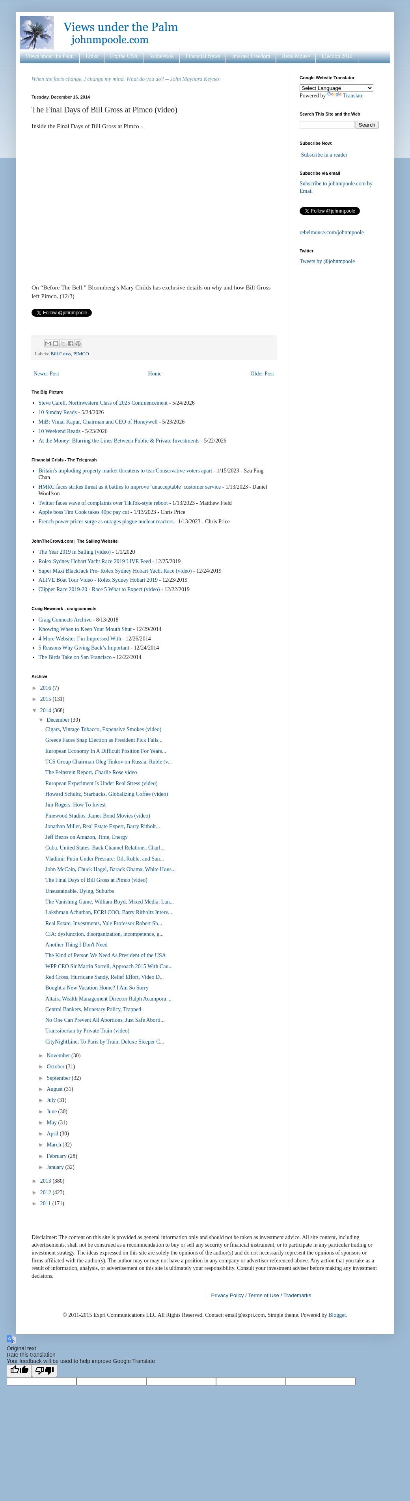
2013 (46, 1181)
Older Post (262, 374)
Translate (345, 96)
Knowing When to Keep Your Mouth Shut (85, 629)
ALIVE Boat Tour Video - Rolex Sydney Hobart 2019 (98, 580)
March (54, 1145)
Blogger (337, 1315)
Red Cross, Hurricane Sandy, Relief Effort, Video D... (104, 977)
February (57, 1156)
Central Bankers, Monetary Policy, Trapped (93, 1009)
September (59, 1078)
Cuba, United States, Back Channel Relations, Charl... (105, 848)
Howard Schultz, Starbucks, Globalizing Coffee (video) (106, 794)
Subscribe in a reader (324, 155)
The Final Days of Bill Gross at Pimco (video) (96, 880)
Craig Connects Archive (65, 620)
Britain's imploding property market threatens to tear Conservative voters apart (125, 471)
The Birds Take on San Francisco (75, 657)
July (52, 1100)
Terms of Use (263, 1295)
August (55, 1089)
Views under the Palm (49, 56)
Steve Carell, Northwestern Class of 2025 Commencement (103, 403)
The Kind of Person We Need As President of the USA (105, 955)
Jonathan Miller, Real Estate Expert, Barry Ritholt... (102, 826)
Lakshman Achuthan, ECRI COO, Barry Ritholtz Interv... (108, 912)
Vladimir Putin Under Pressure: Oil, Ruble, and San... (104, 859)
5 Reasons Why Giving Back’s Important (84, 648)
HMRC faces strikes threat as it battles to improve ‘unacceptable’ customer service (130, 487)
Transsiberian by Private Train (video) (87, 1031)
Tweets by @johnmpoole (327, 261)
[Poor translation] (44, 1370)
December (59, 720)
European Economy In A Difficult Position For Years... (105, 751)
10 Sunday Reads (58, 412)
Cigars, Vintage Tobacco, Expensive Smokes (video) (103, 729)
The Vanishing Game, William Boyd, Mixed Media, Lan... (109, 902)
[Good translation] (19, 1370)
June (52, 1112)
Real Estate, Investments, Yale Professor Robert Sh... (103, 923)
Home (155, 374)
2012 (46, 1192)
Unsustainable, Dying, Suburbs (79, 891)
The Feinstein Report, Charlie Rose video (91, 772)
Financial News (203, 56)
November (59, 1056)
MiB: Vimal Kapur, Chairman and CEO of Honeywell (98, 422)
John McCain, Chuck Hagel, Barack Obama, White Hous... (110, 869)
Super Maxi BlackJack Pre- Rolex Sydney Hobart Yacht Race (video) (115, 571)
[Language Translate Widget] (336, 88)
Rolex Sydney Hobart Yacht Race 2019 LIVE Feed (95, 561)
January (56, 1167)
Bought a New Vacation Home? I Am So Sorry (97, 988)
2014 (46, 710)
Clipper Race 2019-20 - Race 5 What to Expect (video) (99, 589)
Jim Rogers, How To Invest (75, 805)
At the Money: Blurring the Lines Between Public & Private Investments (119, 441)
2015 (46, 699)
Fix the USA (124, 56)
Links (92, 56)
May (52, 1123)
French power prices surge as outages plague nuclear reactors (106, 522)
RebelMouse (296, 56)
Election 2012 (337, 56)
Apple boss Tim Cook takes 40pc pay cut (84, 512)
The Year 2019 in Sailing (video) (75, 552)
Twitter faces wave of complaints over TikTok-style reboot (103, 503)
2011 (46, 1203)
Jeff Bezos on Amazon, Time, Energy (86, 837)
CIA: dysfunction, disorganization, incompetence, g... (104, 934)
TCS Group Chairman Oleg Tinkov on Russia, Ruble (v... (108, 762)
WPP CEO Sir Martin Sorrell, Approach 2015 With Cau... (109, 966)
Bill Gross (60, 354)
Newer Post (46, 374)
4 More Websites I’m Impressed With (80, 639)
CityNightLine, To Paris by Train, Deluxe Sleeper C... (104, 1042)
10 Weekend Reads (60, 431)
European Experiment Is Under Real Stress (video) (101, 783)
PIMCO (81, 354)
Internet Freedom (251, 56)
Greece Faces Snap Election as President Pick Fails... (103, 740)
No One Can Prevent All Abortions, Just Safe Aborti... (105, 1020)
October (56, 1067)
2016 (46, 688)
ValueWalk (162, 56)
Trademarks (297, 1295)
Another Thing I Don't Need (76, 945)
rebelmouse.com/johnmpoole (332, 232)
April (53, 1134)
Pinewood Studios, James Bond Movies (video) (97, 816)
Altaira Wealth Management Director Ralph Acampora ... (108, 999)
